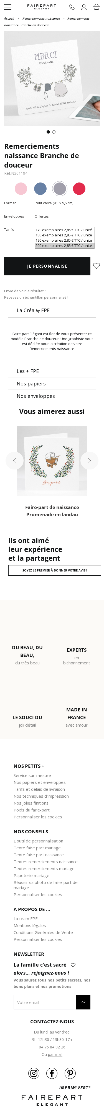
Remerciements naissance (41, 18)
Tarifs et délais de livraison (39, 789)
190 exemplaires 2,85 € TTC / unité (65, 240)
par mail (55, 1054)
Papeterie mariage (31, 875)
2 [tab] (55, 133)
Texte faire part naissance (39, 854)
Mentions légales (30, 925)
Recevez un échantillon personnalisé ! (36, 297)
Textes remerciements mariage (44, 868)
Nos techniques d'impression (41, 796)
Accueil (9, 18)
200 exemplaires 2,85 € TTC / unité (65, 245)
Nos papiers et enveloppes (40, 782)
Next (89, 461)
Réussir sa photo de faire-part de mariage (46, 884)
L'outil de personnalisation (38, 841)
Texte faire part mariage (37, 847)
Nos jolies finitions (31, 803)
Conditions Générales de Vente (43, 932)
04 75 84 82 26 (52, 1047)
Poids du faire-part (32, 810)
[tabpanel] (52, 78)
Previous (15, 461)
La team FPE (26, 918)
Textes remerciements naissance (46, 861)
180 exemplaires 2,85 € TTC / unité (65, 235)
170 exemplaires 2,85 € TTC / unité (65, 230)
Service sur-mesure (32, 775)
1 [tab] (49, 133)
